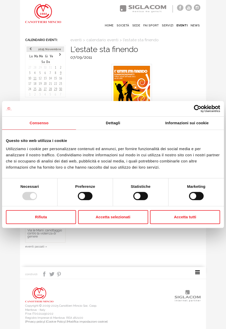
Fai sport (151, 25)
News (195, 25)
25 (34, 89)
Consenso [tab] (39, 123)
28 (34, 67)
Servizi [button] (167, 25)
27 (29, 67)
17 (29, 83)
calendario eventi (102, 40)
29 (40, 67)
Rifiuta (41, 217)
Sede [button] (136, 25)
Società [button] (123, 25)
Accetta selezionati (113, 217)
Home (109, 25)
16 (60, 78)
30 (45, 67)
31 (50, 67)
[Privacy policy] (35, 321)
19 (40, 83)
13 (45, 78)
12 (40, 78)
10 (29, 78)
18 (34, 83)
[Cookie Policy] (56, 321)
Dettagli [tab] (113, 123)
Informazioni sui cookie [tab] (187, 123)
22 (55, 83)
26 (40, 89)
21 (50, 83)
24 (29, 89)
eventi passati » (36, 246)
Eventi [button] (181, 25)
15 (55, 78)
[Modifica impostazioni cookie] (87, 321)
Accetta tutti (185, 217)
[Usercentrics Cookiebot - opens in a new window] (197, 108)
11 (34, 78)
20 (45, 83)
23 (60, 83)
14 (50, 78)
